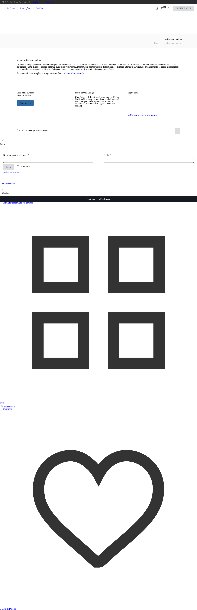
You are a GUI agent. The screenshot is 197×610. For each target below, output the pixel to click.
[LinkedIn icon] (168, 130)
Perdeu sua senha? (11, 172)
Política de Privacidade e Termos (142, 115)
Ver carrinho (27, 203)
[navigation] (98, 195)
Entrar (8, 167)
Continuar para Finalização (98, 199)
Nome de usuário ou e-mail (16, 155)
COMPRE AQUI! (184, 8)
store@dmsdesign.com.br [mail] (42, 2)
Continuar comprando (11, 203)
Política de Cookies (173, 43)
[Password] (149, 160)
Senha (107, 155)
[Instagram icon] (171, 130)
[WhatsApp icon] (159, 130)
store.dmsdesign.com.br (73, 73)
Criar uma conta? (7, 183)
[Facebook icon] (162, 130)
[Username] (48, 160)
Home (156, 43)
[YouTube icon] (165, 130)
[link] (88, 115)
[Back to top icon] (177, 131)
